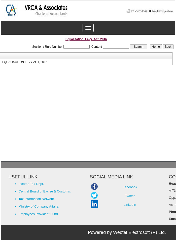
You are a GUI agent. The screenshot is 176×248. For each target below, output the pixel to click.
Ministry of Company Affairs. (39, 206)
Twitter (130, 196)
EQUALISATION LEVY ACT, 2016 (24, 62)
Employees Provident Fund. (39, 214)
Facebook (130, 187)
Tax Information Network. (37, 199)
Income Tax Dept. (31, 184)
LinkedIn (130, 205)
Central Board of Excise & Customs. (45, 191)
